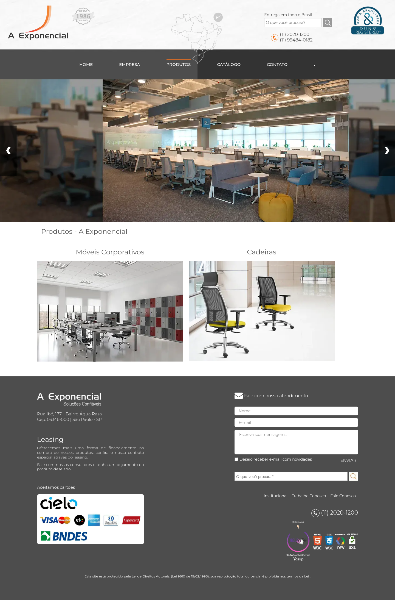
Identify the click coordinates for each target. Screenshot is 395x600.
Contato (277, 64)
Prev (8, 151)
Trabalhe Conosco (309, 495)
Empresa (129, 64)
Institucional (275, 495)
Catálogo (229, 64)
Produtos (179, 64)
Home (86, 64)
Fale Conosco (343, 495)
